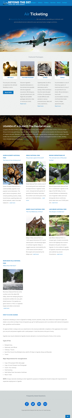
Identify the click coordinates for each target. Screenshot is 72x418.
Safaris (40, 2)
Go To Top (67, 416)
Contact (64, 2)
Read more (23, 103)
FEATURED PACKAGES (28, 77)
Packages (33, 2)
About (58, 2)
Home (26, 2)
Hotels (46, 2)
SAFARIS (45, 77)
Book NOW (8, 92)
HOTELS (62, 77)
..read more (12, 203)
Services (53, 2)
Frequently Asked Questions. (36, 396)
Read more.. (26, 139)
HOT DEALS (11, 77)
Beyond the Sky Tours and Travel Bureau (23, 19)
